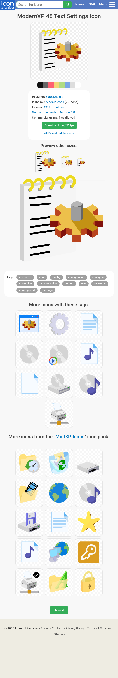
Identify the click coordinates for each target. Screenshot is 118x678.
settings (48, 290)
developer (100, 283)
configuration (76, 277)
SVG (92, 4)
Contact (57, 628)
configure (98, 277)
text (83, 283)
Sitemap (59, 634)
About (45, 628)
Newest (80, 4)
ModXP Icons (55, 102)
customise (25, 283)
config (56, 277)
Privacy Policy (74, 628)
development (27, 290)
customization (48, 283)
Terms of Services (99, 628)
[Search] (67, 4)
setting (69, 283)
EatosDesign (54, 96)
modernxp (25, 277)
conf (42, 277)
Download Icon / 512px (59, 125)
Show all (58, 610)
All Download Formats (59, 133)
